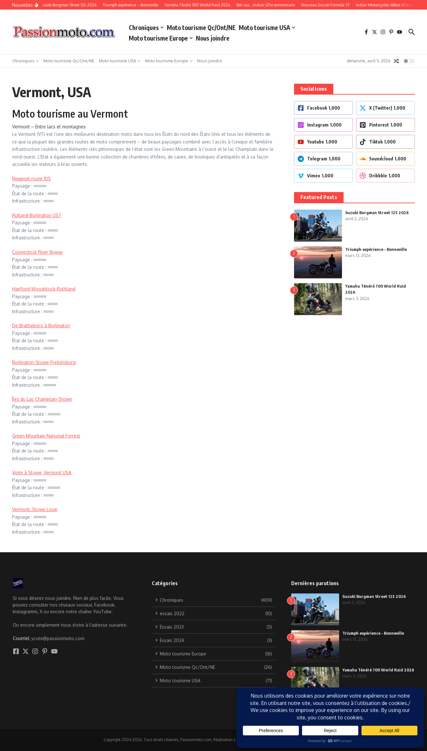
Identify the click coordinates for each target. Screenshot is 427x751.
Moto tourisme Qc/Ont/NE (201, 27)
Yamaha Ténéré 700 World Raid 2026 (378, 669)
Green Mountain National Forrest (46, 435)
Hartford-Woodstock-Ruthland (43, 288)
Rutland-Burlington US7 (36, 215)
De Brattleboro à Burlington (41, 325)
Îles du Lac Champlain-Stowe (42, 399)
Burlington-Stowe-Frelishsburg (44, 362)
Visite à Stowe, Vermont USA (42, 472)
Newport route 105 (31, 178)
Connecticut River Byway (37, 252)
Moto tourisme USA (267, 27)
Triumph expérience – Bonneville (376, 249)
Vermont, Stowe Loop (34, 509)
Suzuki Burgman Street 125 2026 (377, 212)
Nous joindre (212, 38)
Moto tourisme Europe (161, 38)
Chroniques (146, 27)
